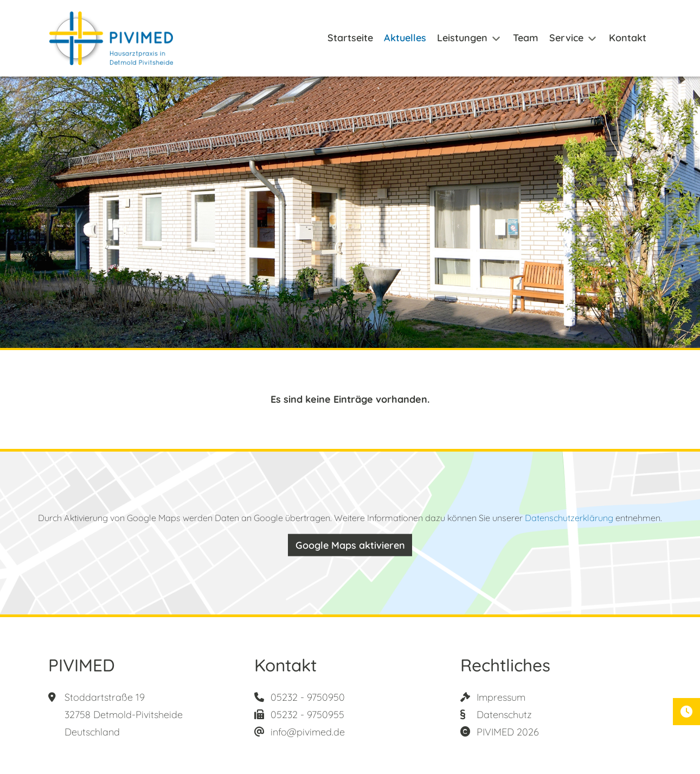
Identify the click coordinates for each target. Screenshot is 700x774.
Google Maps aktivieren (350, 545)
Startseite (350, 37)
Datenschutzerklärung (569, 517)
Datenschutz (504, 714)
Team (525, 37)
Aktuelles (405, 37)
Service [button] (566, 37)
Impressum (501, 697)
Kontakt (627, 37)
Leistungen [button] (462, 37)
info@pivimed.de (308, 732)
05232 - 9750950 (308, 697)
